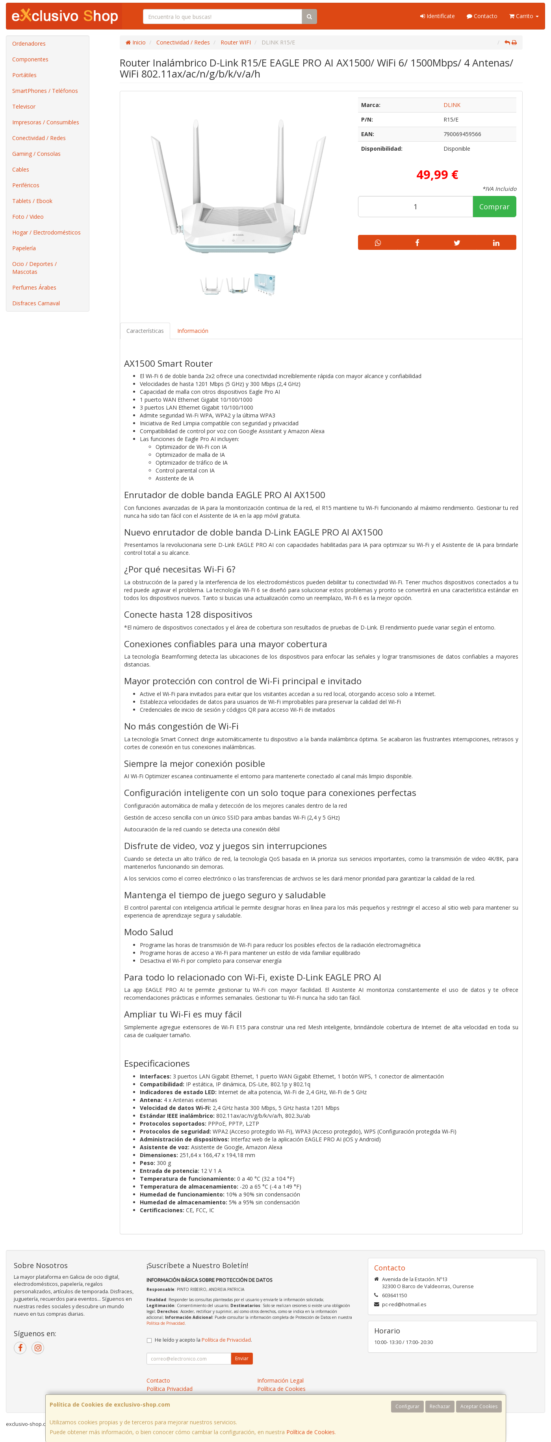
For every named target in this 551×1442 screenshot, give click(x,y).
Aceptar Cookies (478, 1406)
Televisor (23, 106)
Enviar (242, 1358)
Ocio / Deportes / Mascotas (34, 267)
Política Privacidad (170, 1388)
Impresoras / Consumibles (45, 122)
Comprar (494, 206)
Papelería (24, 248)
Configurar (407, 1406)
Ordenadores (29, 43)
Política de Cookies (310, 1432)
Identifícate (437, 16)
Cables (20, 169)
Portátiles (24, 75)
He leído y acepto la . (203, 1340)
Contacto (482, 16)
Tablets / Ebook (32, 201)
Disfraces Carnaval (36, 303)
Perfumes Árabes (34, 287)
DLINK (451, 105)
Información (192, 330)
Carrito (524, 16)
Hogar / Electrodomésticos (46, 232)
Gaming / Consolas (36, 153)
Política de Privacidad (166, 1323)
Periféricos (25, 185)
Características (145, 330)
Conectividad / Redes (39, 138)
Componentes (30, 59)
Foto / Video (28, 216)
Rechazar (440, 1406)
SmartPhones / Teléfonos (45, 90)
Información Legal (280, 1380)
